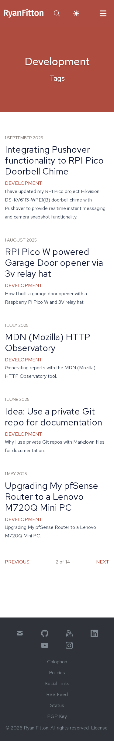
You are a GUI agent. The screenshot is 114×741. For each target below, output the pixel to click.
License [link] (99, 728)
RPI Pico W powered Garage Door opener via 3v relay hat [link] (54, 262)
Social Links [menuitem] (57, 683)
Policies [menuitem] (57, 672)
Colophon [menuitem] (57, 661)
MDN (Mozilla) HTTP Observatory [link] (47, 342)
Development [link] (23, 183)
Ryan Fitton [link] (36, 728)
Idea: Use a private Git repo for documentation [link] (53, 417)
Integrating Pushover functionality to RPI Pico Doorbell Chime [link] (54, 160)
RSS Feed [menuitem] (57, 694)
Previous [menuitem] (17, 562)
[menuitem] (19, 633)
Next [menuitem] (102, 562)
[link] (23, 13)
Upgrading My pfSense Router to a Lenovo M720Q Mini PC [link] (51, 496)
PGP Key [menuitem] (57, 716)
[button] (57, 13)
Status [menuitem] (57, 705)
